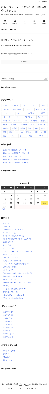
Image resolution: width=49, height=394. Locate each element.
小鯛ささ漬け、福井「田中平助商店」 (16, 159)
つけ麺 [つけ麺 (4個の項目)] (43, 105)
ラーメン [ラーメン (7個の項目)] (17, 121)
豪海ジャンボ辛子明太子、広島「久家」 (17, 153)
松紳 (6, 286)
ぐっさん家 (8, 226)
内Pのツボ (6, 357)
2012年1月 (8, 331)
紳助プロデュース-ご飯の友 (13, 295)
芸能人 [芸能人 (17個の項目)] (28, 132)
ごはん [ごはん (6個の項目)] (34, 105)
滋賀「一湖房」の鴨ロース (12, 156)
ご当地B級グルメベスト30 (13, 229)
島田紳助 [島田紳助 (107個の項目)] (14, 124)
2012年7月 (8, 318)
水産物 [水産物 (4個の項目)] (22, 128)
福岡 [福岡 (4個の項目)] (4, 132)
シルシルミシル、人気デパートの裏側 (17, 251)
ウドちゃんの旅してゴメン (13, 236)
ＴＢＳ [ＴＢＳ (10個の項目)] (40, 136)
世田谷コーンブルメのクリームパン (17, 40)
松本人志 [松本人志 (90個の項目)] (6, 128)
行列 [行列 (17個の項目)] (36, 132)
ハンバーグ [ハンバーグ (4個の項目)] (6, 117)
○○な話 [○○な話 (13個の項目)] (5, 105)
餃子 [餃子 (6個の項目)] (21, 136)
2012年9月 (8, 312)
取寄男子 (6, 354)
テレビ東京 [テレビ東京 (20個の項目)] (30, 113)
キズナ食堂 (8, 242)
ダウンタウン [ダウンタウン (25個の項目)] (40, 109)
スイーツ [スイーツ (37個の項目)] (28, 109)
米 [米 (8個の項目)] (16, 132)
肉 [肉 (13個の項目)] (22, 132)
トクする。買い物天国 (12, 261)
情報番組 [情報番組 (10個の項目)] (24, 124)
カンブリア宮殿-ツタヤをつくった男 (17, 239)
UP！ (6, 223)
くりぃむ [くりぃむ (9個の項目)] (25, 105)
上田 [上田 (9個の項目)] (25, 121)
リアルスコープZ (10, 267)
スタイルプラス (9, 254)
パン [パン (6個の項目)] (17, 117)
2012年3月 (8, 324)
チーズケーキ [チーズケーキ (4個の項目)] (7, 113)
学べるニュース (9, 279)
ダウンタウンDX (10, 257)
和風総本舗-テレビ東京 (12, 276)
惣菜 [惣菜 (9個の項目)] (32, 124)
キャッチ (7, 245)
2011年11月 (8, 337)
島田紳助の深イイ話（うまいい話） (17, 282)
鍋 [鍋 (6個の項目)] (12, 136)
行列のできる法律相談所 (23, 45)
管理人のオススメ (10, 292)
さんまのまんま (9, 233)
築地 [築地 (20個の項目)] (10, 132)
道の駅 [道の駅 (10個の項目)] (43, 132)
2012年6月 (8, 321)
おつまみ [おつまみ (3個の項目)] (15, 105)
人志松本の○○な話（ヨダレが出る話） (17, 273)
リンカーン (8, 270)
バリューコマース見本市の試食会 (16, 264)
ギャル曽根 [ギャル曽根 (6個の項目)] (17, 109)
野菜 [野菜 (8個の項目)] (4, 136)
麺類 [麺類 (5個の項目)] (30, 136)
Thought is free (36, 391)
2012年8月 (8, 315)
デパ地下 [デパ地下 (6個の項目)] (41, 113)
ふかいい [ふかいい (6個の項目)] (6, 109)
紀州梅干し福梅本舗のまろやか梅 (14, 150)
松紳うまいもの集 (9, 351)
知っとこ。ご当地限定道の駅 (14, 289)
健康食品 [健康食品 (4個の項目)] (34, 121)
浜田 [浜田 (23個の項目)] (36, 128)
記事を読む (24, 62)
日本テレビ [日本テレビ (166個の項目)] (42, 124)
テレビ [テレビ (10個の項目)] (19, 113)
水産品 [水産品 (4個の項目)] (14, 128)
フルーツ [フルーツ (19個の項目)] (41, 117)
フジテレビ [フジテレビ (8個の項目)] (28, 117)
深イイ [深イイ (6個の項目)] (43, 128)
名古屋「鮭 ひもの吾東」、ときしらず (16, 162)
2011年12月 (8, 334)
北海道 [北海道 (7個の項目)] (43, 121)
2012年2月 (8, 327)
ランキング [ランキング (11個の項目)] (6, 121)
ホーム (5, 29)
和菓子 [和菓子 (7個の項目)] (5, 124)
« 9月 (3, 209)
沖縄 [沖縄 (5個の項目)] (29, 128)
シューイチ (8, 248)
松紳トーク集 (7, 360)
